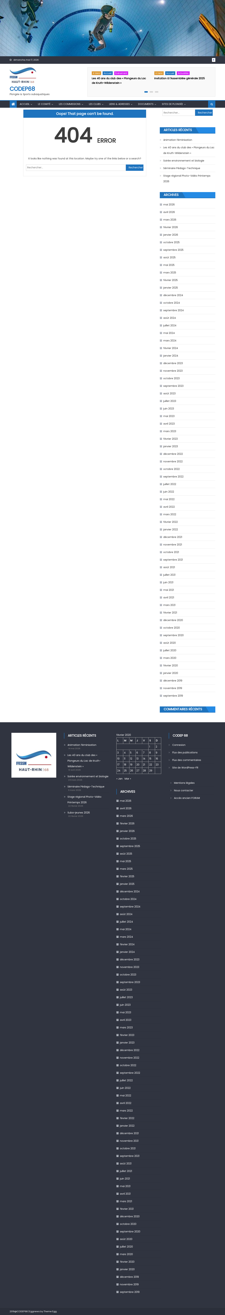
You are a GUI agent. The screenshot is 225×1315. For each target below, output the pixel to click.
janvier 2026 (170, 235)
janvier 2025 (170, 287)
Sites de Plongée (172, 104)
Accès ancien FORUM (187, 798)
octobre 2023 (171, 378)
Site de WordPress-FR (185, 767)
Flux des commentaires (186, 760)
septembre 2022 (173, 476)
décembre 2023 (173, 363)
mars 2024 (169, 340)
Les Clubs (95, 104)
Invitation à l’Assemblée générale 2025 (179, 78)
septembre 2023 (173, 386)
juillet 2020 (169, 650)
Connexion (178, 745)
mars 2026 (169, 219)
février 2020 (170, 665)
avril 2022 (169, 507)
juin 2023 (168, 408)
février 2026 (170, 227)
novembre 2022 (173, 461)
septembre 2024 (173, 310)
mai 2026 (169, 204)
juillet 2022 (169, 484)
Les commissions (70, 104)
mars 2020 (169, 658)
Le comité (44, 104)
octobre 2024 (171, 303)
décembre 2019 (172, 680)
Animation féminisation (177, 140)
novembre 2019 (172, 688)
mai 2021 (168, 590)
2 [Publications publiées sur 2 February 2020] (156, 746)
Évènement (121, 73)
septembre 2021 (173, 559)
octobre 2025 (171, 242)
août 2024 (169, 318)
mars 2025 (169, 272)
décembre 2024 (173, 295)
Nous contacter (183, 790)
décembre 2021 (172, 537)
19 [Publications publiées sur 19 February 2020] (131, 764)
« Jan (119, 778)
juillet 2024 (169, 325)
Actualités (183, 73)
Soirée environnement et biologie (183, 160)
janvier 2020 (170, 673)
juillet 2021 (169, 575)
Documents (145, 104)
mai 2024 (169, 333)
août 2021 (169, 567)
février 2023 (170, 439)
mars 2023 (169, 431)
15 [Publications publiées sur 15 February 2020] (150, 758)
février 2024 (170, 348)
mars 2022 (169, 514)
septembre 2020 (173, 635)
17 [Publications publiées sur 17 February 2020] (118, 764)
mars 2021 (169, 605)
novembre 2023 (173, 371)
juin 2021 (168, 582)
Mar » (128, 778)
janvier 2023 (170, 446)
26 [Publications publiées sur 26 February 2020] (131, 770)
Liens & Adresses (119, 104)
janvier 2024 (170, 355)
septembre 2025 (173, 250)
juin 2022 (168, 491)
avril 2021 (168, 597)
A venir (96, 73)
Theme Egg (50, 1311)
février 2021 (170, 612)
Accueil (108, 73)
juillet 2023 (169, 401)
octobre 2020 (171, 627)
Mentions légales (184, 783)
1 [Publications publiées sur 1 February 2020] (149, 746)
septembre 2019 (173, 695)
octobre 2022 (171, 469)
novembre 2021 (172, 544)
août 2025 (169, 257)
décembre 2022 (173, 454)
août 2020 (169, 643)
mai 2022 (169, 499)
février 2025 (170, 280)
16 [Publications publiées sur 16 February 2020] (157, 758)
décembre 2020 (173, 620)
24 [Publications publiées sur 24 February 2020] (118, 770)
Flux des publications (185, 752)
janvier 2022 (170, 529)
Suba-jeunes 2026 (79, 812)
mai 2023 (169, 416)
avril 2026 (169, 212)
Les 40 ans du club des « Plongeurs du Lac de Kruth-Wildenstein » (188, 150)
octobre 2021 (171, 552)
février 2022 (170, 522)
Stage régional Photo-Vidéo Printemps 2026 (186, 178)
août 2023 (169, 393)
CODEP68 (22, 89)
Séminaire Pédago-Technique (181, 168)
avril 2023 (169, 423)
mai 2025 (169, 265)
